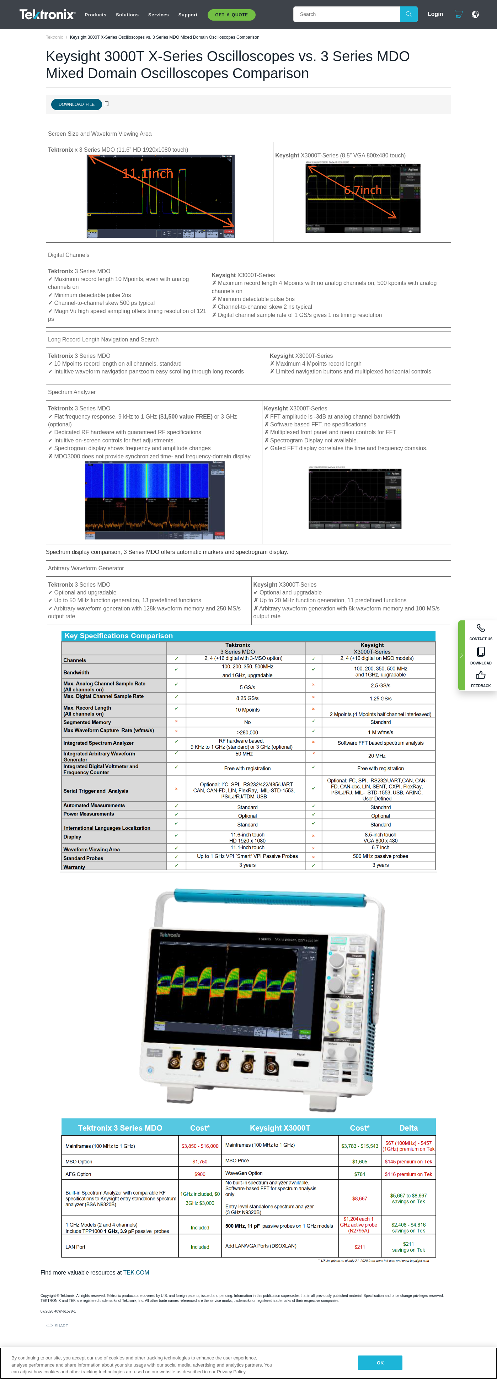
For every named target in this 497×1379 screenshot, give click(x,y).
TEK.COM (136, 1273)
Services (158, 14)
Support (188, 14)
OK (380, 1362)
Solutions (127, 14)
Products (95, 14)
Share (61, 1326)
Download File (77, 104)
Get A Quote (231, 14)
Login (432, 14)
